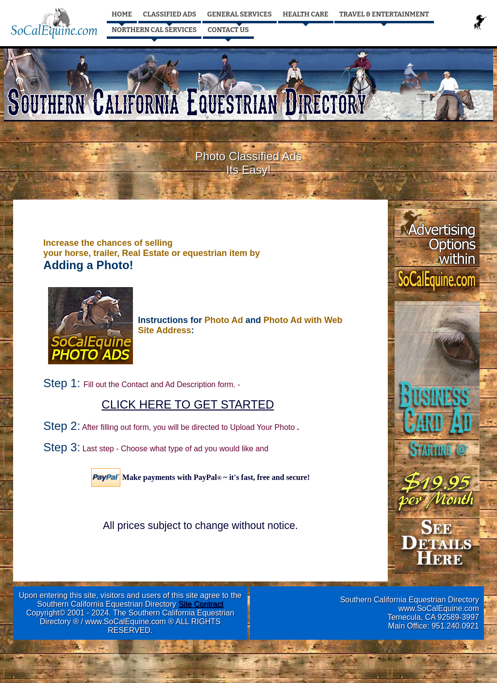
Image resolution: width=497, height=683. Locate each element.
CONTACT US (228, 30)
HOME (122, 14)
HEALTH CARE (306, 14)
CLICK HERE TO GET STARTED (187, 404)
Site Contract (200, 604)
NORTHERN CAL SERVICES (154, 30)
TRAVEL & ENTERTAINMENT (384, 14)
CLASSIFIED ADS (170, 14)
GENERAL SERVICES (239, 14)
